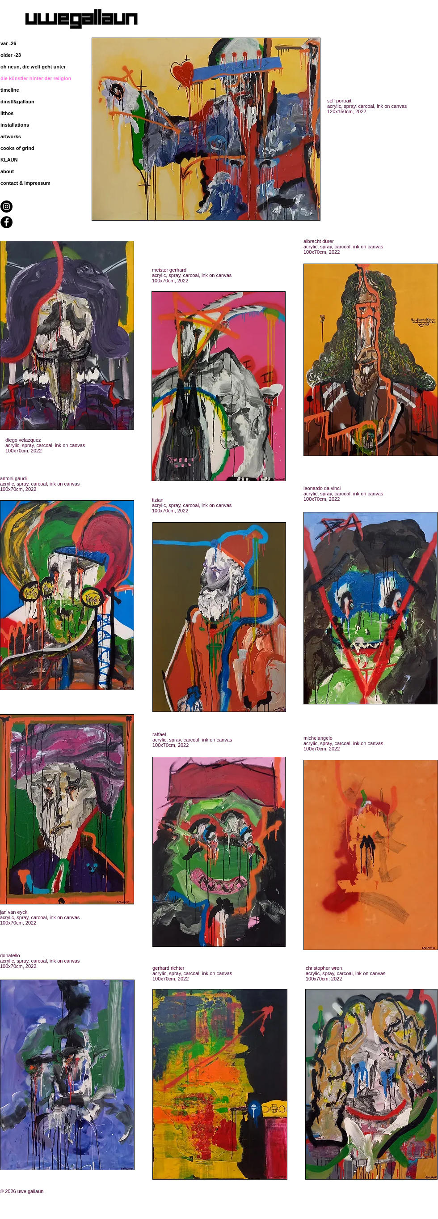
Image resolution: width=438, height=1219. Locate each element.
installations (14, 125)
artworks (10, 136)
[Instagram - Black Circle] (6, 206)
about (7, 171)
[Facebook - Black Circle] (6, 222)
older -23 (10, 55)
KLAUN (9, 159)
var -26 (8, 43)
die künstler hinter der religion (35, 78)
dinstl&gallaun (17, 101)
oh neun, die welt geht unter (33, 66)
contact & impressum (25, 183)
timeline (9, 90)
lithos (6, 113)
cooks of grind (17, 148)
